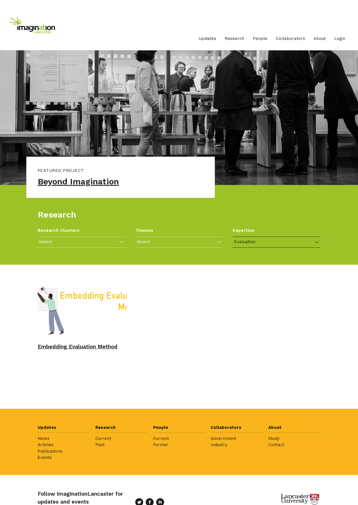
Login (339, 38)
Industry (219, 444)
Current (103, 438)
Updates (207, 38)
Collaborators (290, 38)
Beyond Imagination (78, 182)
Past (100, 444)
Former (160, 444)
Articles (45, 444)
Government (223, 438)
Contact (276, 444)
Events (45, 457)
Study (274, 438)
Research (234, 38)
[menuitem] (207, 38)
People (260, 38)
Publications (50, 451)
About (320, 38)
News (44, 438)
